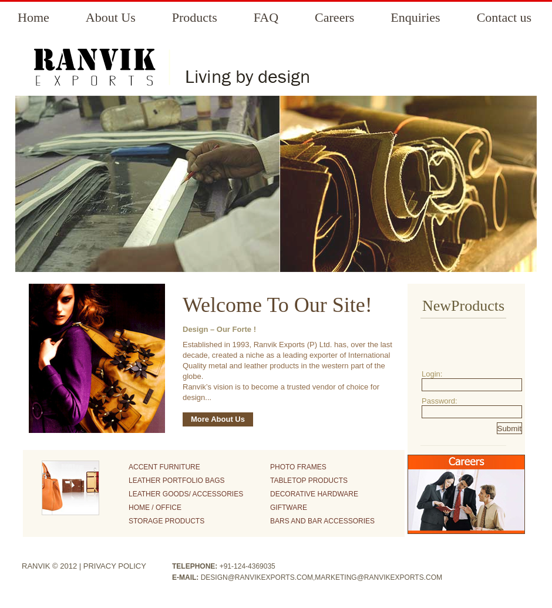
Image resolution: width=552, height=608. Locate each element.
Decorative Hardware (314, 494)
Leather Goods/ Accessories (186, 494)
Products (194, 17)
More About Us (218, 419)
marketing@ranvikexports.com (378, 577)
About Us (111, 17)
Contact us (504, 17)
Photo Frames (298, 467)
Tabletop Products (309, 480)
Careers (334, 17)
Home (33, 17)
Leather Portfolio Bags (177, 480)
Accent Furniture (164, 467)
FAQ (266, 17)
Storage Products (166, 521)
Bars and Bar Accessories (322, 521)
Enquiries (415, 17)
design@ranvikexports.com (257, 577)
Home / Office (155, 507)
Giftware (288, 507)
